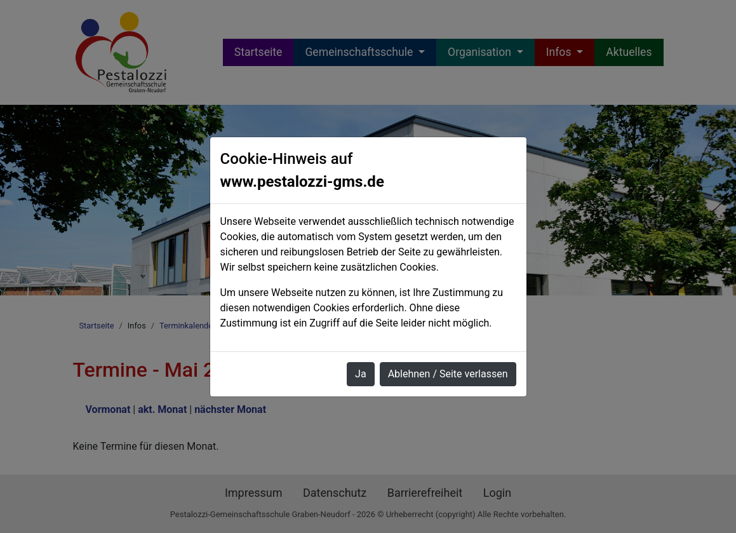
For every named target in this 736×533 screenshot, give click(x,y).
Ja (360, 374)
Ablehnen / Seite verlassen (448, 374)
